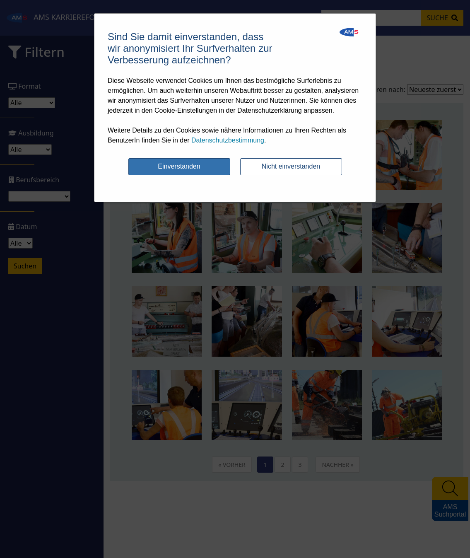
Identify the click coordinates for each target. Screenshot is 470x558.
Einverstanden (179, 166)
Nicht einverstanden (291, 166)
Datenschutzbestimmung (227, 140)
